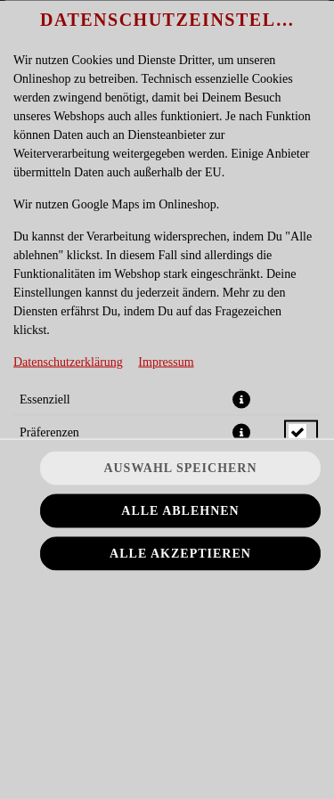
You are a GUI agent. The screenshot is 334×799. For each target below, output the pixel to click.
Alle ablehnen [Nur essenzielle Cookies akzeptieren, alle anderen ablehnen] (180, 511)
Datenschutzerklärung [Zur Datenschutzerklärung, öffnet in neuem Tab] (68, 361)
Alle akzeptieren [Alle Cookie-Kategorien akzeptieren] (180, 553)
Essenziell (45, 398)
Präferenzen (49, 431)
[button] (241, 399)
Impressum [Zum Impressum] (165, 361)
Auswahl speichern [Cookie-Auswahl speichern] (180, 468)
